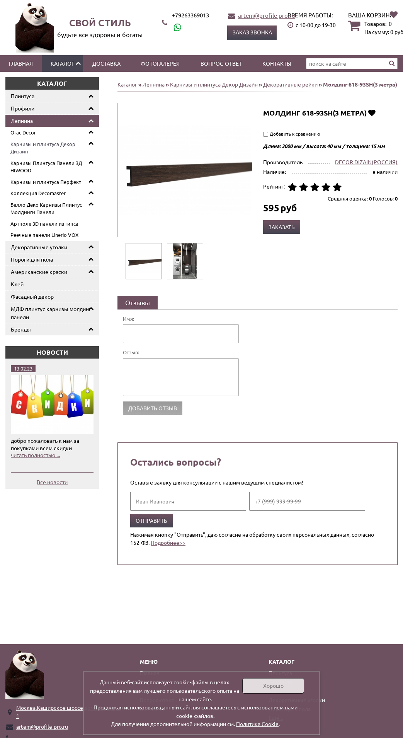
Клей (17, 284)
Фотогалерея (160, 63)
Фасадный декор (32, 296)
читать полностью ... (35, 454)
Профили (22, 108)
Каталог (62, 63)
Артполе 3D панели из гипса (44, 223)
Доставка (106, 63)
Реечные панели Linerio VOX (44, 234)
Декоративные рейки (290, 84)
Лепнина (22, 120)
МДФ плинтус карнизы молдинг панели (51, 312)
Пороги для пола (32, 259)
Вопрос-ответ (221, 63)
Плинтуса (22, 95)
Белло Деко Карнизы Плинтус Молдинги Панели (46, 208)
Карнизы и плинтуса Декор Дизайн (42, 148)
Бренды (21, 329)
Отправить (151, 520)
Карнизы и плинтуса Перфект (45, 182)
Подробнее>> (168, 542)
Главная (21, 63)
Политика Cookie (257, 723)
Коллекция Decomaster (38, 193)
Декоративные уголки (39, 246)
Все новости (52, 481)
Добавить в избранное (372, 112)
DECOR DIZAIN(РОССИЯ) (366, 161)
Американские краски (39, 271)
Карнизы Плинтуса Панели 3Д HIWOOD (46, 167)
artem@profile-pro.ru (266, 15)
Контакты (276, 63)
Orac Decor (23, 132)
